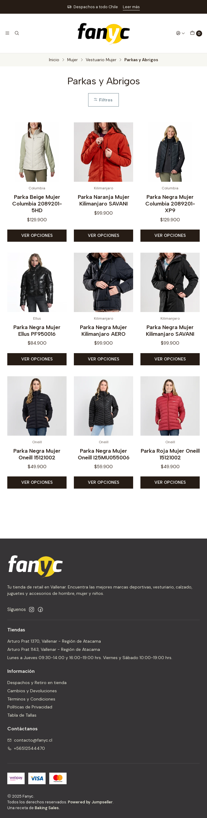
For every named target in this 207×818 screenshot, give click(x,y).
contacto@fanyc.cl (29, 740)
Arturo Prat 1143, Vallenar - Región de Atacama (53, 649)
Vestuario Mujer (101, 60)
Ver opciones (37, 235)
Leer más (131, 6)
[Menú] (7, 33)
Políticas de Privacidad (29, 707)
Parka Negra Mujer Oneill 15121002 (36, 464)
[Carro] (196, 33)
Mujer (72, 60)
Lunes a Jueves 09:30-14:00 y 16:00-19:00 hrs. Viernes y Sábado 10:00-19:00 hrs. (89, 657)
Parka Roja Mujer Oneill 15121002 (170, 464)
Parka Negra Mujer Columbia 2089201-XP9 (170, 203)
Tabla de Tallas (21, 715)
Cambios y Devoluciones (32, 690)
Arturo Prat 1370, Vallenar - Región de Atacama (54, 641)
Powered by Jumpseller (90, 802)
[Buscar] (16, 33)
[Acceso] (180, 33)
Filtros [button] (102, 100)
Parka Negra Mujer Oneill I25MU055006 (103, 464)
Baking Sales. (47, 807)
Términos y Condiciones (31, 699)
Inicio (54, 60)
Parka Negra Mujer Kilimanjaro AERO (103, 341)
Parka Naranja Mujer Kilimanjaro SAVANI (103, 200)
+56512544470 (26, 748)
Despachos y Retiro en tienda (37, 682)
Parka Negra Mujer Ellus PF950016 (36, 341)
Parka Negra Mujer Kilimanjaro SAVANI (170, 341)
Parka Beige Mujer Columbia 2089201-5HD (37, 203)
